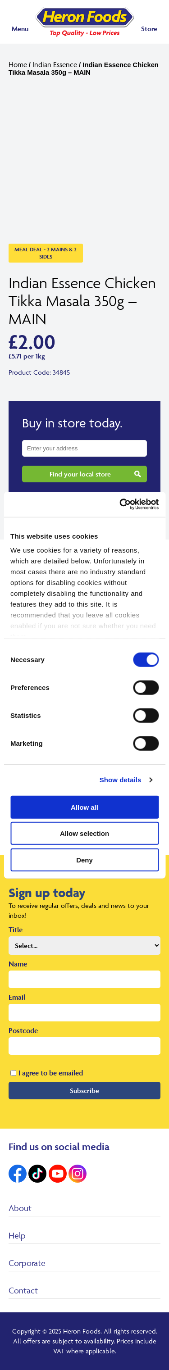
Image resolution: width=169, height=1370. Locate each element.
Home (18, 64)
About (20, 1207)
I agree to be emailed (50, 1072)
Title (16, 929)
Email (17, 997)
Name (18, 963)
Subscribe (84, 1090)
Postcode (23, 1030)
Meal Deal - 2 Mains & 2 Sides (45, 253)
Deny (84, 859)
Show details (121, 780)
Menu (20, 28)
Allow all (84, 807)
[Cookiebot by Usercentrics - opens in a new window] (120, 504)
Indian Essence (54, 64)
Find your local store (80, 474)
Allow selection (84, 833)
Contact (23, 1290)
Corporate (27, 1262)
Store (149, 28)
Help (17, 1235)
